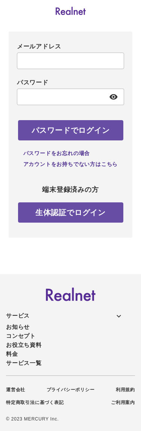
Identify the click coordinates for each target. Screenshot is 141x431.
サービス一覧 (24, 363)
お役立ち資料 (24, 345)
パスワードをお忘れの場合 (56, 153)
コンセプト (21, 336)
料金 (12, 354)
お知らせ (18, 327)
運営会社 (15, 389)
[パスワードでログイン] (70, 130)
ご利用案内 (123, 402)
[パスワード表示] (113, 97)
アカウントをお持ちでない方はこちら (70, 164)
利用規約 (125, 389)
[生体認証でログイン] (70, 212)
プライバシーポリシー (71, 389)
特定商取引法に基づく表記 (35, 402)
